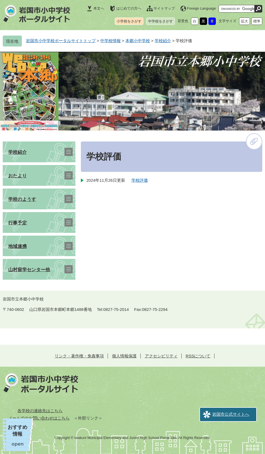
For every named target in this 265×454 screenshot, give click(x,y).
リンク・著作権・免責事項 (79, 356)
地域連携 (17, 246)
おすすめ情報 (17, 430)
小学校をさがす (129, 21)
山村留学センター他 (29, 269)
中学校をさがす (160, 21)
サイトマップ (164, 8)
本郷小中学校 (137, 40)
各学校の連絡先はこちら (40, 410)
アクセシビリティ (161, 356)
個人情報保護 (124, 356)
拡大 (244, 21)
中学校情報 (110, 40)
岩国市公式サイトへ (230, 414)
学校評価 (139, 180)
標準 (256, 21)
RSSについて (198, 356)
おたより (17, 175)
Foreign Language (201, 8)
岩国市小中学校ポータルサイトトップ (61, 40)
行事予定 (17, 222)
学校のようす (22, 199)
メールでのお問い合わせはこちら (39, 418)
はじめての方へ (128, 8)
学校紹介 (163, 40)
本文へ (98, 8)
